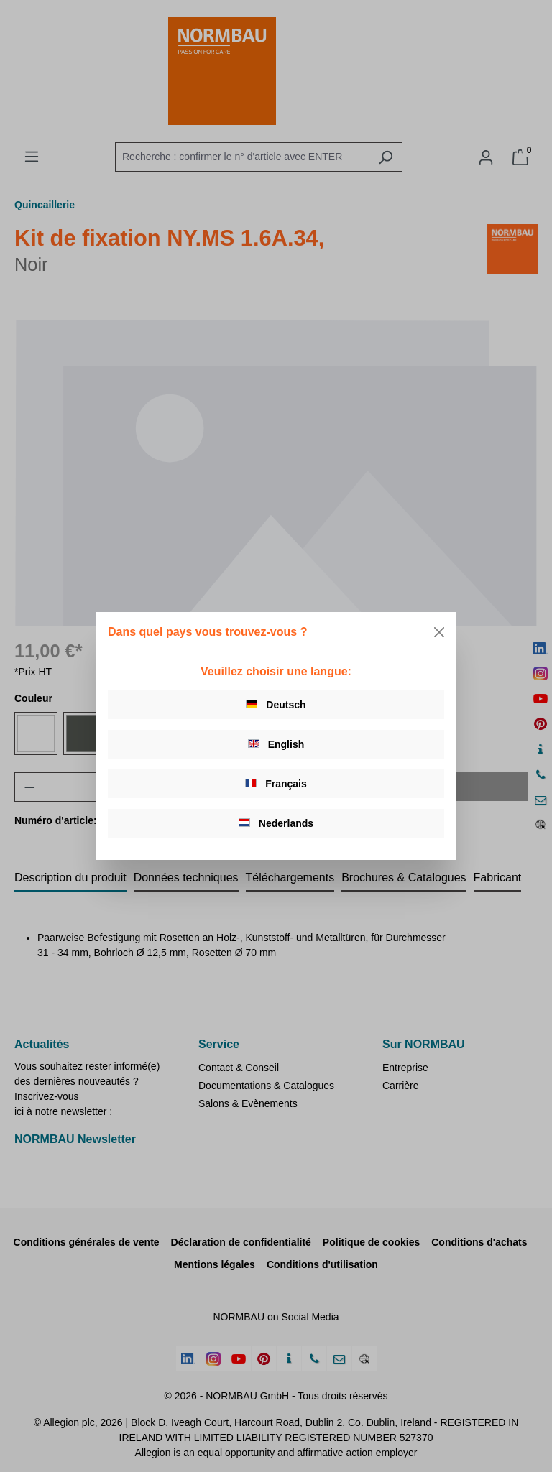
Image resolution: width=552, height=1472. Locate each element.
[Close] (439, 632)
